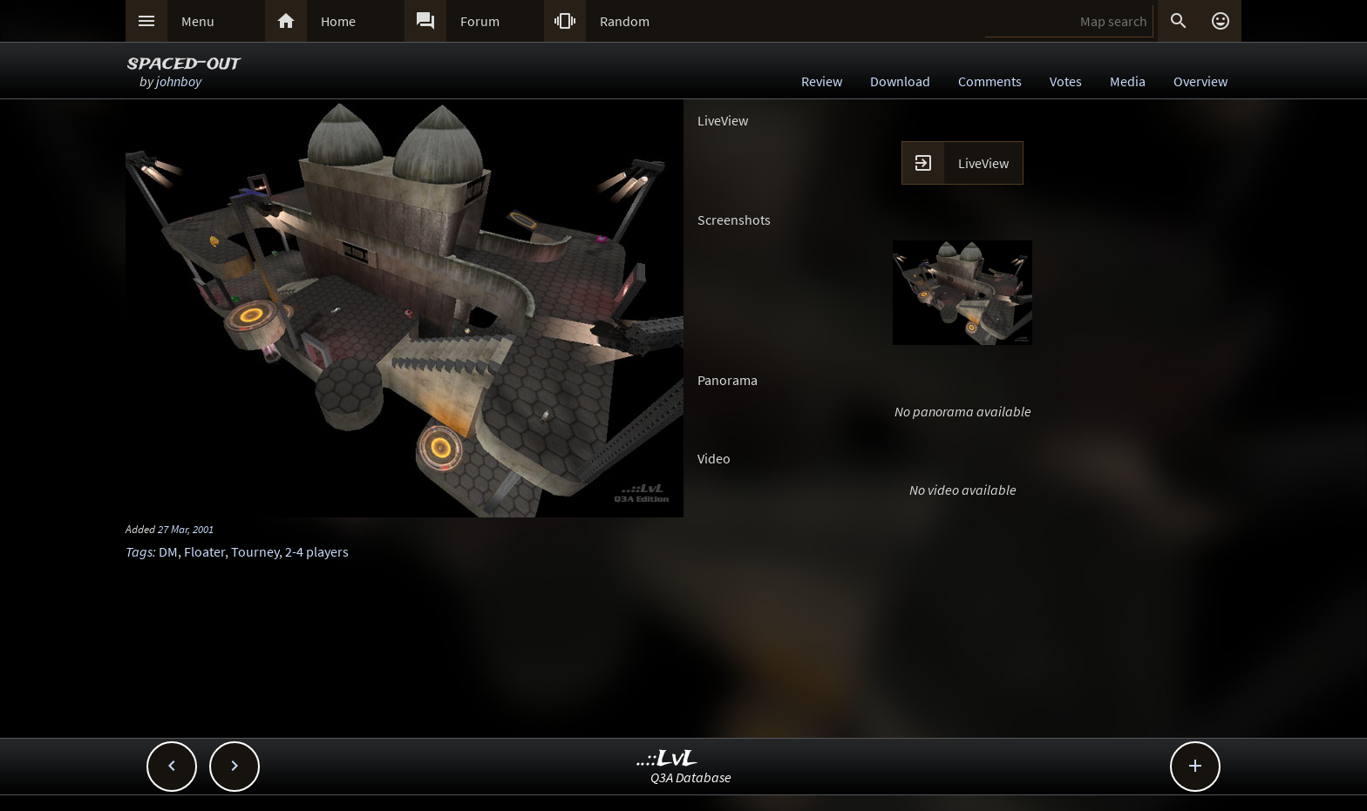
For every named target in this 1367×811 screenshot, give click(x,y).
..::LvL (667, 759)
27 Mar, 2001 (186, 529)
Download (900, 81)
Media (1128, 81)
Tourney (255, 551)
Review (821, 81)
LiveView (983, 163)
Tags (139, 551)
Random (624, 21)
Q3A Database (690, 777)
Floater (204, 551)
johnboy (178, 81)
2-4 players (317, 551)
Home (338, 21)
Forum (480, 21)
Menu (197, 21)
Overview (1200, 81)
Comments (990, 81)
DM (168, 551)
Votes (1066, 81)
